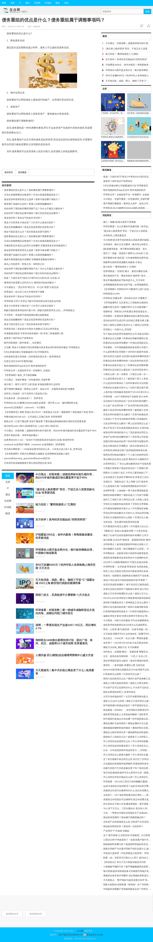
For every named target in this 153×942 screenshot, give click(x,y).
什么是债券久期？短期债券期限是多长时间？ (125, 486)
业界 (12, 3)
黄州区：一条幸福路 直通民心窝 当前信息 (124, 665)
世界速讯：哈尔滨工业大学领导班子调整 (24, 292)
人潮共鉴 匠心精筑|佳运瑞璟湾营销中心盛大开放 (64, 655)
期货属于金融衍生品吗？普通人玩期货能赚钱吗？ (28, 204)
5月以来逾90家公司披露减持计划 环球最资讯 (26, 352)
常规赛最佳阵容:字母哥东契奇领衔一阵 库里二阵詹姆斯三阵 (34, 333)
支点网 (80, 931)
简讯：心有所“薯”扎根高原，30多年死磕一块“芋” (127, 629)
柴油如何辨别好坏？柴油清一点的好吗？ (123, 826)
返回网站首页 (12, 914)
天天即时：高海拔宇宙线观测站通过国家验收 (26, 315)
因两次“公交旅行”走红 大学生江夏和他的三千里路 (127, 472)
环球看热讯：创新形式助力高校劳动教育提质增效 (128, 553)
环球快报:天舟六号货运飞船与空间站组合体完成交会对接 (32, 301)
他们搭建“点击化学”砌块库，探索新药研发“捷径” (127, 540)
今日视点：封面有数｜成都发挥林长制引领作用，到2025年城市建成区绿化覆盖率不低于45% (50, 430)
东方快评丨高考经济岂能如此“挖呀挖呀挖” (61, 519)
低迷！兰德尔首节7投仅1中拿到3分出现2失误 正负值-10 (32, 278)
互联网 (37, 3)
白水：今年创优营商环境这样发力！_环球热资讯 (127, 750)
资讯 (66, 3)
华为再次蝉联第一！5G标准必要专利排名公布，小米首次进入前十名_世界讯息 (43, 449)
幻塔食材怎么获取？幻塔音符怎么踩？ (122, 674)
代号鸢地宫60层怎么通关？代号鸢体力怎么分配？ (128, 526)
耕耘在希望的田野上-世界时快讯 (119, 692)
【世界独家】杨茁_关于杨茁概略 (20, 375)
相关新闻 (6, 185)
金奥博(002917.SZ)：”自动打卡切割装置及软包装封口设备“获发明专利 (39, 440)
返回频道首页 (35, 914)
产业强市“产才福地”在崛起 (116, 830)
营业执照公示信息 (93, 934)
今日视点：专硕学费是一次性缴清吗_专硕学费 (27, 379)
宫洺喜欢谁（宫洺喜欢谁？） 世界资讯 (23, 398)
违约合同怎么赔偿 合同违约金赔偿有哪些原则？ (127, 356)
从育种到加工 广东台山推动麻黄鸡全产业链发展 (127, 463)
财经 (24, 11)
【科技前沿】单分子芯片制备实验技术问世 (124, 862)
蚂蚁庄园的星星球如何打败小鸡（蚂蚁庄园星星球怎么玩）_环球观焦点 (39, 310)
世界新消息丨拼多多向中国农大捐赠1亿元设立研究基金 (31, 329)
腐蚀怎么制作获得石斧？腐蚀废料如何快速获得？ (128, 732)
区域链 (48, 3)
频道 (58, 3)
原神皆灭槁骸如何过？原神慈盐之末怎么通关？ (126, 602)
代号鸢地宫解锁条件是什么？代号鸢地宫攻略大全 (128, 508)
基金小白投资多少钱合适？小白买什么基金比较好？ (30, 222)
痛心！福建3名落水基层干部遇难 (119, 222)
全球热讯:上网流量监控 (114, 235)
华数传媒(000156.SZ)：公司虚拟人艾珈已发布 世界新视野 (33, 416)
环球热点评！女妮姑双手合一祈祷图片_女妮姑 (27, 370)
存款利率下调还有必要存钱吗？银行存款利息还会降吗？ (32, 213)
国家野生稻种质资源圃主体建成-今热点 (122, 262)
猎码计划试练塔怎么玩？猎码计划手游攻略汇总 (126, 678)
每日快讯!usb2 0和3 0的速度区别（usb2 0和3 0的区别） (32, 426)
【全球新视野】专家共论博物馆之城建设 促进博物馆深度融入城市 (37, 453)
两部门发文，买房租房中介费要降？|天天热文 (62, 594)
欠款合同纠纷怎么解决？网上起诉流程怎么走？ (126, 423)
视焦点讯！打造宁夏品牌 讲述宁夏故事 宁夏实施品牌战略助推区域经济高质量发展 (45, 421)
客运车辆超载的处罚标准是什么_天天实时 (124, 280)
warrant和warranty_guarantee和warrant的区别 (27, 458)
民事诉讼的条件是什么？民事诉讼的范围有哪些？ (128, 365)
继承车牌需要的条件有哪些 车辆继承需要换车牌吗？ (30, 259)
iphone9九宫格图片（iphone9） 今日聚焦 (24, 407)
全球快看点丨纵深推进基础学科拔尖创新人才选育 (128, 544)
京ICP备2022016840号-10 (70, 934)
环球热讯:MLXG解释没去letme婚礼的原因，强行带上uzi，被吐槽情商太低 (41, 403)
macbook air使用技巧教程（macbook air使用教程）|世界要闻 (34, 444)
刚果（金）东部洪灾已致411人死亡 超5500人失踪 (128, 857)
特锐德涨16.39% (111, 293)
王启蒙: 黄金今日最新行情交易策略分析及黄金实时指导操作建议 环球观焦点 (42, 347)
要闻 (7, 476)
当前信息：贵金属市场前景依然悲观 (121, 522)
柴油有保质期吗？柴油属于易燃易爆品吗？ (124, 817)
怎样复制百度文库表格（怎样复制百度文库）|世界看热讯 (32, 356)
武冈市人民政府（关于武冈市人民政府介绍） (26, 393)
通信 (27, 3)
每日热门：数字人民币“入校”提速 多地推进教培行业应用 (32, 384)
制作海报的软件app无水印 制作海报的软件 (25, 366)
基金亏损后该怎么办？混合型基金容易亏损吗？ (27, 231)
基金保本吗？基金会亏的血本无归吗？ (23, 218)
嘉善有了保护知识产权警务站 (18, 338)
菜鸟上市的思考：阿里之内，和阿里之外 (24, 264)
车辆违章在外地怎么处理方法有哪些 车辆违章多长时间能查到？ (35, 245)
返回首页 (8, 172)
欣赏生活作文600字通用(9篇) (18, 361)
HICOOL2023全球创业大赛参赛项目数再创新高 (126, 598)
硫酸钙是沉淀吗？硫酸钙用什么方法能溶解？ (125, 307)
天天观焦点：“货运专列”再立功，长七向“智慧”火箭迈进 (31, 287)
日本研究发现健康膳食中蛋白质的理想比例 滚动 (28, 463)
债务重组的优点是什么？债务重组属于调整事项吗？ (30, 190)
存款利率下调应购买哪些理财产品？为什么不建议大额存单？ (34, 208)
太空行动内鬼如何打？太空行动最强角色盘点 (125, 696)
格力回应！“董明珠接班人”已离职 (55, 504)
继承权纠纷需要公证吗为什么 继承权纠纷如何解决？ (30, 282)
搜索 (147, 11)
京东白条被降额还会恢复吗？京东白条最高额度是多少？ (32, 194)
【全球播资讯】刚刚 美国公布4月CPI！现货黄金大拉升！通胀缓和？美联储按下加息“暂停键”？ (51, 412)
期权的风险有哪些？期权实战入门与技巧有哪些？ (128, 495)
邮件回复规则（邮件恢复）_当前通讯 (22, 342)
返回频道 (22, 172)
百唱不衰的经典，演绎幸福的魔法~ (21, 435)
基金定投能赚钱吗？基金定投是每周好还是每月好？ (30, 227)
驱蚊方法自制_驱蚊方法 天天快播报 (121, 647)
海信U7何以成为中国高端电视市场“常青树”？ (125, 580)
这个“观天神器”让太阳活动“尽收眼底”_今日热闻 (126, 835)
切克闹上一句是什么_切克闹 (117, 329)
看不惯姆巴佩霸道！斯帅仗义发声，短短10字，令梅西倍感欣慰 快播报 (39, 389)
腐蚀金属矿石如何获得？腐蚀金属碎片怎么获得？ (128, 723)
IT (20, 3)
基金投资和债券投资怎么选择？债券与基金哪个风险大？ (32, 199)
